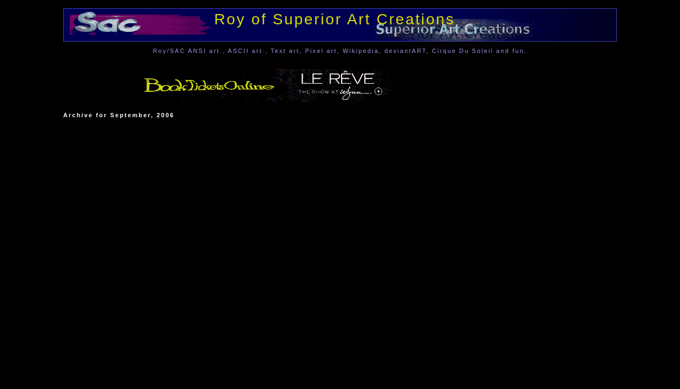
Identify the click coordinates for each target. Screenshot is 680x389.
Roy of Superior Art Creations (334, 19)
